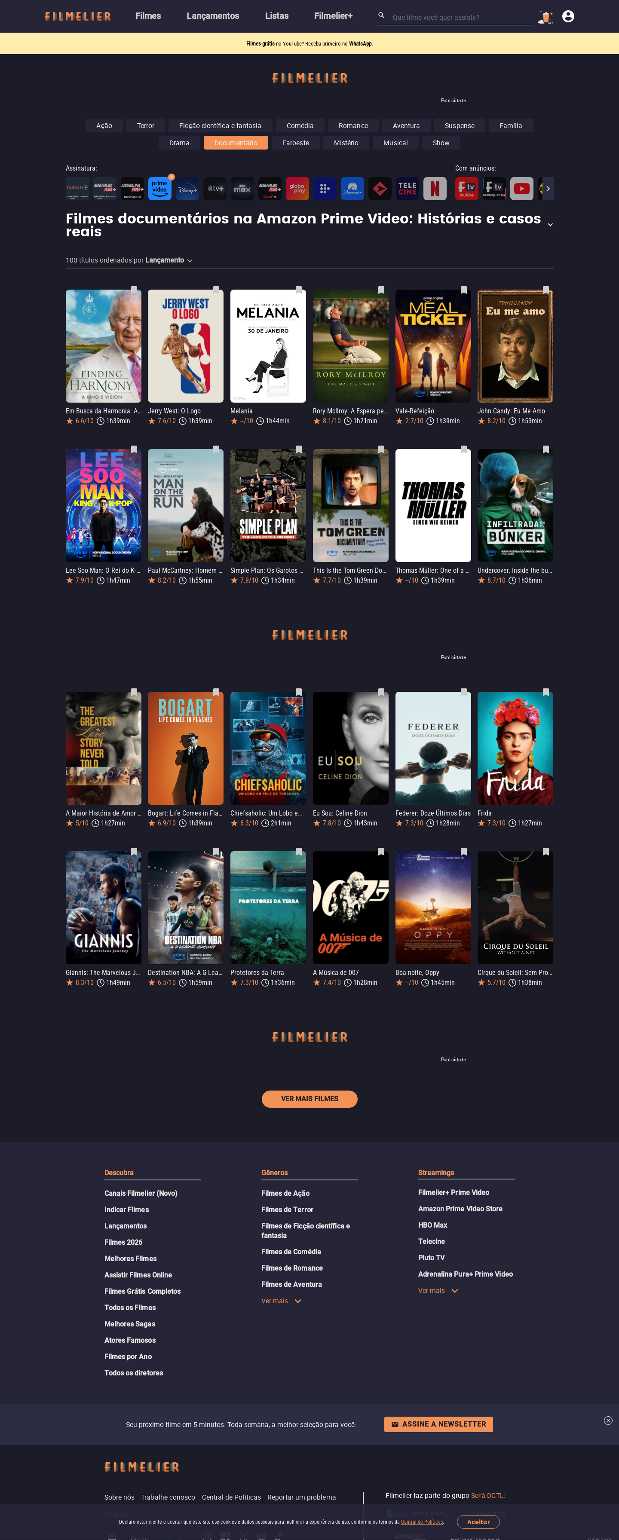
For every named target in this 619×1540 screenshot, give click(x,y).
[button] (310, 226)
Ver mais (281, 1300)
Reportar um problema (301, 1497)
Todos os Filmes (130, 1308)
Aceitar (478, 1522)
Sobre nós (119, 1497)
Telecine (431, 1242)
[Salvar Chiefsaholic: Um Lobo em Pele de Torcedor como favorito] (299, 692)
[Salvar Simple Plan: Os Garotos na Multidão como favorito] (299, 449)
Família (511, 125)
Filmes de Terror (287, 1210)
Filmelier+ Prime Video (454, 1193)
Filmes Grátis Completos (142, 1291)
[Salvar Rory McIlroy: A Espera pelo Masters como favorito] (381, 290)
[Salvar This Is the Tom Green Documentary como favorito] (381, 449)
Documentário (236, 142)
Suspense (460, 125)
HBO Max (432, 1225)
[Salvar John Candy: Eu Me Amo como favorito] (546, 290)
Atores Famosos (130, 1340)
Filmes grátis (261, 43)
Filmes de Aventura (291, 1284)
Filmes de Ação (285, 1193)
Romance (353, 125)
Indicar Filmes (126, 1210)
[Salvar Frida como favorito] (546, 692)
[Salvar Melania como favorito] (299, 290)
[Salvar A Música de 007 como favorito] (381, 851)
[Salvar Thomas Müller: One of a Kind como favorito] (464, 449)
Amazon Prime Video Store (460, 1209)
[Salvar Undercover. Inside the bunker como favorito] (546, 449)
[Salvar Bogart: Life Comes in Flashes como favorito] (216, 692)
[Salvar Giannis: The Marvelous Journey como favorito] (134, 851)
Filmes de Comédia (291, 1252)
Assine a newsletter (438, 1424)
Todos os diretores (133, 1373)
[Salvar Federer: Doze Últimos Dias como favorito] (464, 692)
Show (441, 142)
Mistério (346, 142)
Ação (104, 125)
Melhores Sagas (129, 1324)
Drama (179, 142)
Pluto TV (431, 1258)
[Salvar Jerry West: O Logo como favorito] (216, 290)
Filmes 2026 (123, 1242)
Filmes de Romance (292, 1268)
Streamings (436, 1173)
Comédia (300, 125)
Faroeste (295, 142)
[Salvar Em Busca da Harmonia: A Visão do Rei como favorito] (134, 290)
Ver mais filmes (309, 1099)
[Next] (548, 188)
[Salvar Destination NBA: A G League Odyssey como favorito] (216, 851)
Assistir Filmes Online (138, 1275)
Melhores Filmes (130, 1259)
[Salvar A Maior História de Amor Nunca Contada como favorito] (134, 692)
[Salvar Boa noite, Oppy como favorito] (464, 851)
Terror (145, 125)
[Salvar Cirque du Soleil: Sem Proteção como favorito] (546, 851)
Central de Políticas (422, 1522)
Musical (395, 142)
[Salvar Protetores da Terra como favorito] (299, 851)
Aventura (406, 125)
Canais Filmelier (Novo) (141, 1193)
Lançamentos (125, 1226)
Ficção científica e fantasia (220, 125)
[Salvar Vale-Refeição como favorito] (464, 290)
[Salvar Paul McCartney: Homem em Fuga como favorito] (216, 449)
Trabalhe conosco (168, 1497)
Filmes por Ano (128, 1357)
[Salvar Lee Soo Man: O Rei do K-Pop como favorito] (134, 449)
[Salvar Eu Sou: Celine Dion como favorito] (381, 692)
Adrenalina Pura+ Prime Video (465, 1274)
